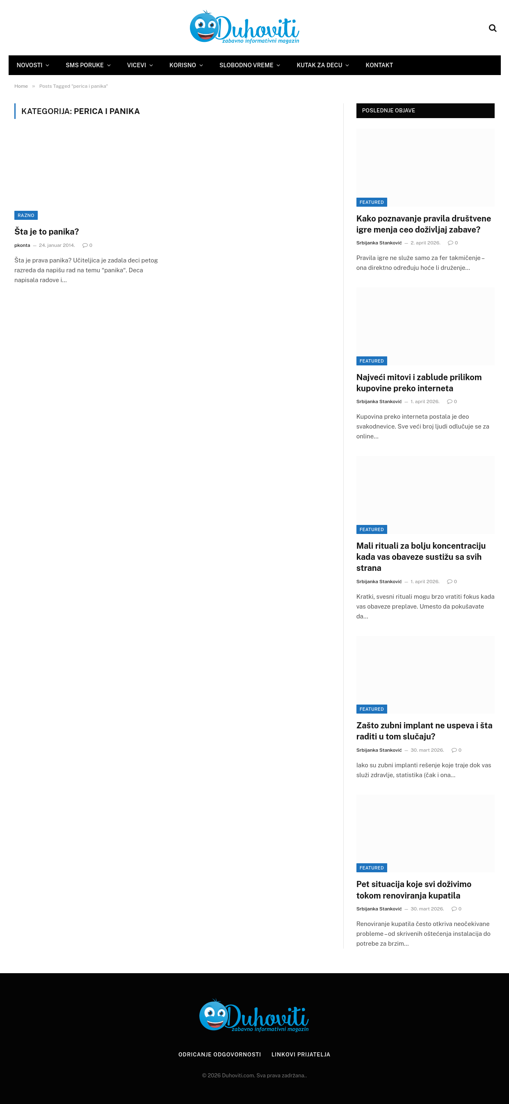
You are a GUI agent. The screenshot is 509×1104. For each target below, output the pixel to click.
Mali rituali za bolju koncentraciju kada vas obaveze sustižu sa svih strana (421, 557)
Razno (26, 215)
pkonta (22, 245)
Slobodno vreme (246, 65)
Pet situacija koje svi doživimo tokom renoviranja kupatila (414, 889)
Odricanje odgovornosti (219, 1055)
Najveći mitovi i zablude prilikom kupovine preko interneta (419, 382)
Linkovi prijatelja (301, 1055)
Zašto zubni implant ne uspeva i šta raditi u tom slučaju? (424, 731)
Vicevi (136, 65)
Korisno (182, 65)
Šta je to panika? (46, 232)
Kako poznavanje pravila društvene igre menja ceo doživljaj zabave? (423, 224)
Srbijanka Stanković (379, 243)
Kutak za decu (319, 65)
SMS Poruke (84, 65)
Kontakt (379, 65)
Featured (372, 202)
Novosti (30, 65)
